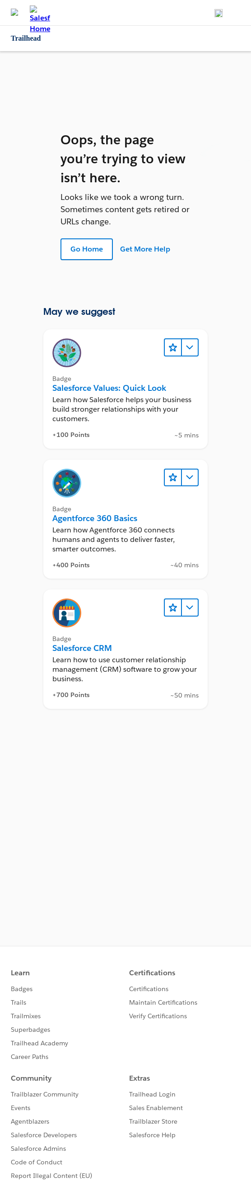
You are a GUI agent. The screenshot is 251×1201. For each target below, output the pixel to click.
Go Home (86, 249)
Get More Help (145, 249)
